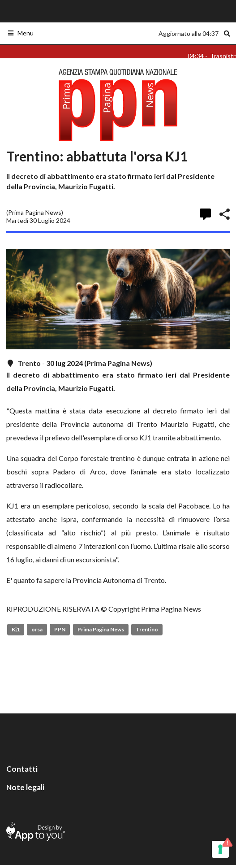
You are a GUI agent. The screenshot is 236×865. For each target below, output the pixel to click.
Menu (20, 33)
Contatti (22, 769)
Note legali (25, 787)
